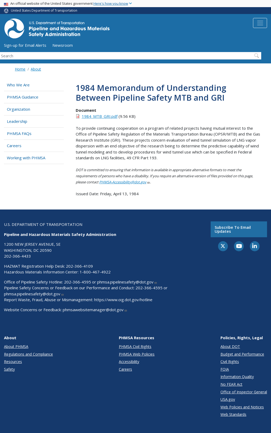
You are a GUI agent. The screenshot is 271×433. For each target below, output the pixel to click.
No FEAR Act (231, 384)
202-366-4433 (17, 256)
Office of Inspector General (243, 391)
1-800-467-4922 (95, 271)
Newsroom (62, 45)
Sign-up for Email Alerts (25, 45)
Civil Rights (229, 361)
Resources (13, 361)
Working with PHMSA (26, 157)
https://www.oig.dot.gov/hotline (123, 299)
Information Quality (237, 376)
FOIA (224, 369)
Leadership (17, 121)
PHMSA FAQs (19, 133)
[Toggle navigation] (260, 23)
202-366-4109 (79, 266)
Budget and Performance (242, 354)
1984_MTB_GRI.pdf (100, 116)
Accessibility (129, 361)
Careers (14, 145)
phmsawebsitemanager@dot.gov (95, 309)
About (36, 69)
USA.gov (227, 399)
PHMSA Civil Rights (135, 346)
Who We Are (18, 84)
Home (20, 69)
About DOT (230, 346)
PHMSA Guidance (22, 97)
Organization (18, 109)
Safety (9, 369)
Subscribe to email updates (233, 229)
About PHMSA (16, 346)
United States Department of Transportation (44, 10)
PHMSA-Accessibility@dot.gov (124, 182)
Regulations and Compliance (28, 354)
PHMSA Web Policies (137, 354)
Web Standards (233, 414)
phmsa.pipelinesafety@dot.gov (127, 282)
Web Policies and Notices (242, 406)
